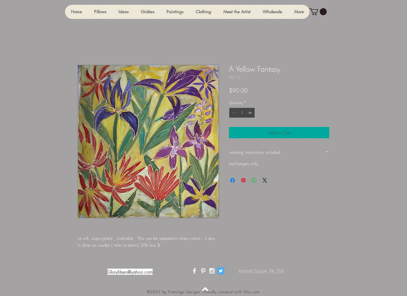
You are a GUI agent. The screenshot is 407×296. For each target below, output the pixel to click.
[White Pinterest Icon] (203, 271)
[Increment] (250, 113)
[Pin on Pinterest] (243, 180)
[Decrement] (233, 113)
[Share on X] (264, 180)
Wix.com (251, 291)
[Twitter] (220, 271)
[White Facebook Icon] (194, 271)
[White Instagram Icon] (212, 271)
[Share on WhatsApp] (254, 180)
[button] (100, 12)
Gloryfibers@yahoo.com (130, 272)
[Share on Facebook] (232, 180)
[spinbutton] (242, 113)
